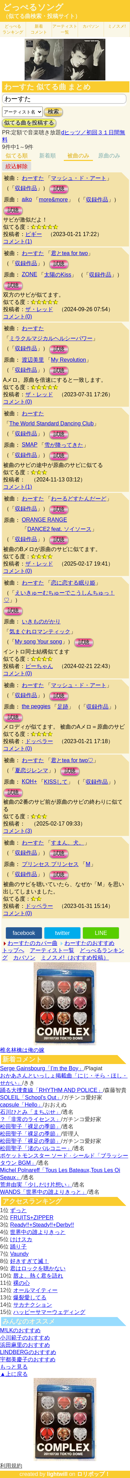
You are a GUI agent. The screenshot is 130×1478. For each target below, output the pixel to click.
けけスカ (21, 1239)
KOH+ (29, 781)
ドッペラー (39, 741)
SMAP (29, 445)
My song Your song (38, 642)
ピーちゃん (39, 666)
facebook (23, 933)
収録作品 (26, 188)
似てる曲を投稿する (29, 123)
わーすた (33, 178)
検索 (53, 112)
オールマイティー (35, 1290)
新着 (39, 29)
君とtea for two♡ (72, 760)
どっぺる (12, 29)
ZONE (29, 274)
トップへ (13, 950)
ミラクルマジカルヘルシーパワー (51, 338)
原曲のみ (109, 156)
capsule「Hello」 (21, 1105)
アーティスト (64, 29)
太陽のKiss (57, 275)
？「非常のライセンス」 (30, 1119)
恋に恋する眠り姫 (73, 583)
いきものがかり (41, 621)
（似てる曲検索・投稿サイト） (41, 16)
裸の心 (21, 1283)
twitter (62, 933)
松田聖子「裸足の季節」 (30, 1126)
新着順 (47, 156)
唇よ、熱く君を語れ (38, 1276)
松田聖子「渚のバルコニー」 (36, 1148)
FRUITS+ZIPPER (31, 1217)
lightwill (57, 1474)
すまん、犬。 (67, 843)
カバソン (91, 26)
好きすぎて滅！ (29, 1261)
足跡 (62, 707)
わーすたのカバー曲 (33, 943)
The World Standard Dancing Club (51, 423)
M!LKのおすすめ (20, 1330)
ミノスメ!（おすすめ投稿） (75, 958)
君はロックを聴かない (38, 1268)
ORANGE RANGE (44, 520)
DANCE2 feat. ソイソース (59, 529)
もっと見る (14, 1367)
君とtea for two (69, 253)
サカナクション (32, 1305)
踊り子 (18, 1247)
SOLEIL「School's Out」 (31, 1097)
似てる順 (17, 156)
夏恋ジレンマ (31, 770)
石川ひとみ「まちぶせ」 (30, 1112)
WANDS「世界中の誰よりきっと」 (43, 1192)
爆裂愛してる (29, 1297)
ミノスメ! (116, 26)
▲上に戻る (14, 1374)
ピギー (33, 234)
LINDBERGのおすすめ (28, 1352)
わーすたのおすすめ (89, 943)
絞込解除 (17, 166)
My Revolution (68, 360)
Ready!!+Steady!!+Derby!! (42, 1225)
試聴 (58, 189)
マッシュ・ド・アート (78, 178)
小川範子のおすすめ (25, 1338)
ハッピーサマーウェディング (49, 1312)
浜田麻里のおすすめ (25, 1345)
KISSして (56, 782)
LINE (101, 933)
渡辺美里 (33, 360)
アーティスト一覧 (52, 950)
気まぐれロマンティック (39, 631)
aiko (27, 199)
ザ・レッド (39, 309)
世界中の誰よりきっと (38, 1232)
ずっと (18, 1210)
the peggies (36, 706)
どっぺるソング (33, 7)
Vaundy (19, 1254)
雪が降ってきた (63, 445)
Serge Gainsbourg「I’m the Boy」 (42, 1068)
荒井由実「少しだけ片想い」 (36, 1185)
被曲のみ (78, 156)
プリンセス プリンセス (50, 864)
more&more (53, 199)
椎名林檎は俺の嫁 (22, 1050)
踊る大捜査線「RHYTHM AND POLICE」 (51, 1090)
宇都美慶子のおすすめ (27, 1359)
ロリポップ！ (93, 1474)
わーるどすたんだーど (78, 499)
